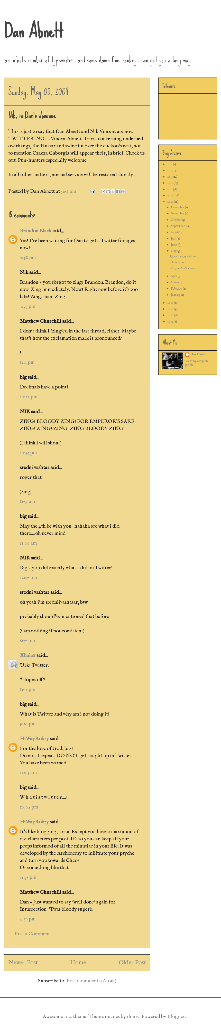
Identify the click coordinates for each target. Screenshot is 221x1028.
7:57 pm (27, 306)
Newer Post (23, 963)
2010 (170, 195)
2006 (170, 315)
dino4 (133, 1016)
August (176, 232)
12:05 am (28, 772)
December (178, 207)
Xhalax (27, 655)
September (178, 226)
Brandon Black (35, 231)
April (174, 276)
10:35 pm (28, 453)
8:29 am (27, 501)
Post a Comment (32, 934)
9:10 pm (28, 724)
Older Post (132, 963)
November (178, 213)
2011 (170, 189)
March (175, 282)
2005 (170, 321)
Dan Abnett (33, 30)
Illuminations (178, 262)
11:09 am (28, 543)
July (174, 239)
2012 (170, 183)
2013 (170, 177)
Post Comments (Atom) (91, 981)
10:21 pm (29, 397)
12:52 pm (28, 577)
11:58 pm (28, 877)
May (174, 251)
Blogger (176, 1016)
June (174, 245)
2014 (170, 170)
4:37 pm (28, 919)
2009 (170, 202)
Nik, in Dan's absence (183, 268)
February (177, 289)
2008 (170, 303)
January (176, 295)
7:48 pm (28, 257)
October (176, 220)
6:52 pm (27, 640)
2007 (170, 309)
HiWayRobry (34, 739)
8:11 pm (27, 362)
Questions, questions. (183, 256)
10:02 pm (29, 807)
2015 (170, 164)
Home (78, 963)
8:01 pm (27, 689)
